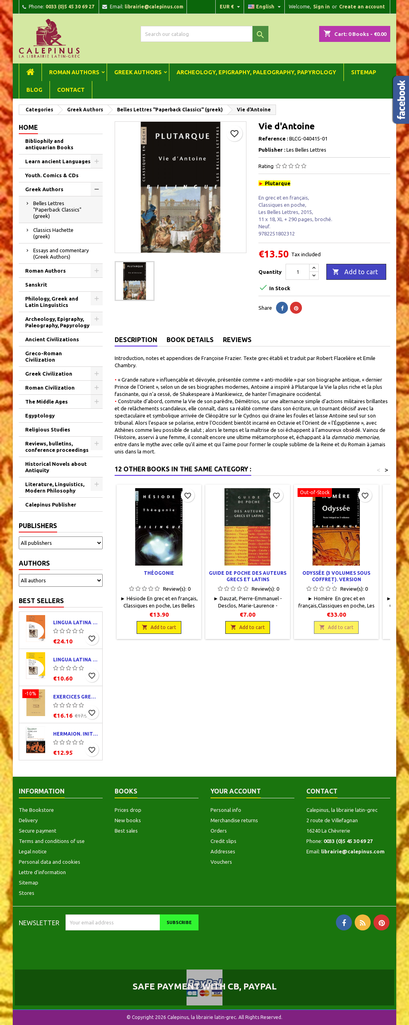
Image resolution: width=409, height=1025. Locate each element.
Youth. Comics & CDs (52, 175)
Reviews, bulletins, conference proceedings (57, 447)
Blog (34, 90)
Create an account (362, 6)
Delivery (28, 820)
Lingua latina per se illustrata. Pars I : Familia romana (76, 622)
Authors (34, 563)
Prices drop (128, 810)
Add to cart (355, 272)
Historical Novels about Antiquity (56, 467)
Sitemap (363, 72)
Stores (26, 893)
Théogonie (159, 573)
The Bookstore (36, 810)
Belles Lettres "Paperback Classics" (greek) (57, 209)
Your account (235, 791)
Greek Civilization (48, 373)
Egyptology (40, 415)
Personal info (225, 810)
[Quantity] (298, 272)
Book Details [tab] (190, 339)
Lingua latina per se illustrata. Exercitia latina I (76, 659)
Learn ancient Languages (58, 161)
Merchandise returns (234, 820)
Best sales (126, 830)
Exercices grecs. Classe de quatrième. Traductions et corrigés (76, 696)
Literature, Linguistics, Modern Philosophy (54, 487)
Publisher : (271, 149)
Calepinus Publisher (50, 504)
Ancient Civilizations (52, 339)
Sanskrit (36, 284)
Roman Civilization (50, 387)
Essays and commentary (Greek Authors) (61, 253)
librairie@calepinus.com (154, 6)
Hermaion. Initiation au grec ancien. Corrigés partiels (76, 733)
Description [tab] (136, 339)
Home (28, 127)
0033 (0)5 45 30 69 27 (70, 6)
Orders (218, 830)
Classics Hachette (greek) (53, 233)
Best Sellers (41, 600)
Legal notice (33, 851)
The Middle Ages (46, 401)
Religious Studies (47, 429)
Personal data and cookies (49, 862)
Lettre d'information (42, 872)
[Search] (204, 34)
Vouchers (221, 862)
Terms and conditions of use (52, 841)
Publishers (38, 525)
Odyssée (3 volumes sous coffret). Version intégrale (336, 579)
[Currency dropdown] (231, 7)
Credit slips (223, 841)
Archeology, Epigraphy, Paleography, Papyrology (256, 72)
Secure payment (37, 830)
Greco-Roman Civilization (43, 356)
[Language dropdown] (265, 7)
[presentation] (132, 946)
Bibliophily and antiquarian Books (49, 144)
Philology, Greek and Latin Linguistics (51, 302)
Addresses (222, 851)
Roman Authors (74, 72)
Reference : (273, 138)
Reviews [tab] (237, 339)
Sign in (321, 6)
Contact (71, 90)
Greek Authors (138, 72)
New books (128, 820)
